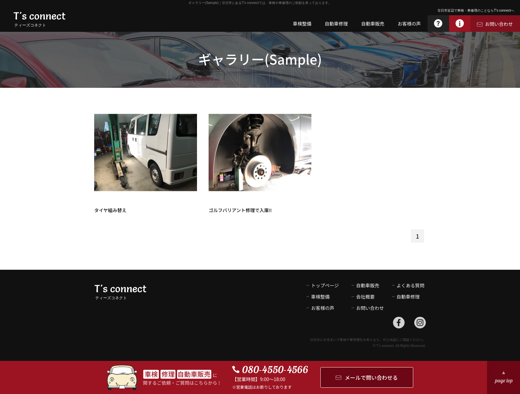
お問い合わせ (367, 308)
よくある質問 (410, 285)
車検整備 (320, 296)
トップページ (325, 285)
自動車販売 (367, 285)
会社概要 (365, 296)
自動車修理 (408, 296)
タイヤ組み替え (110, 210)
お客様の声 (322, 308)
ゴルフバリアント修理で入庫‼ (240, 210)
